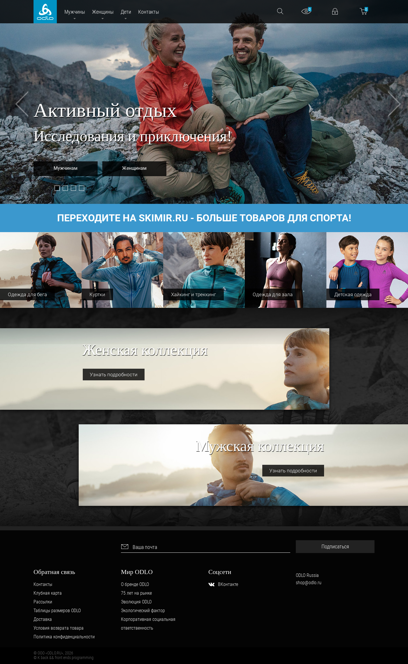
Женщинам (134, 168)
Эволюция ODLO (136, 602)
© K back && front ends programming (64, 657)
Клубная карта (48, 593)
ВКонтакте (228, 584)
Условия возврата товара (59, 628)
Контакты (43, 584)
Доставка (43, 619)
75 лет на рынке (136, 593)
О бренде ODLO (135, 584)
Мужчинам (66, 168)
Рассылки (43, 602)
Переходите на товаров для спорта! (204, 218)
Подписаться (335, 546)
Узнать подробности (114, 374)
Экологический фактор (143, 610)
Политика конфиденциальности (64, 637)
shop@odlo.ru (308, 582)
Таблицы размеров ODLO (57, 610)
